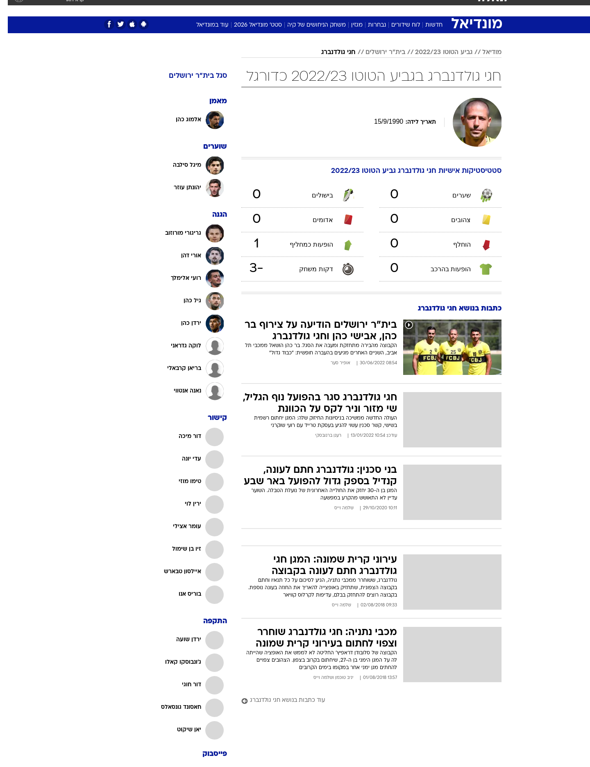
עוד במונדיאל (204, 25)
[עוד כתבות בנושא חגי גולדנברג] (364, 701)
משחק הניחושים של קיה (308, 25)
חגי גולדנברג (330, 52)
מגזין (349, 25)
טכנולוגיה (216, 8)
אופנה (186, 8)
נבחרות (369, 25)
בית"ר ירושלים (377, 52)
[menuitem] (450, 8)
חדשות (455, 8)
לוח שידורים (398, 25)
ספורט (428, 8)
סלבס (344, 8)
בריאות (274, 8)
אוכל (300, 8)
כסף (321, 8)
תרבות (370, 8)
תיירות (246, 8)
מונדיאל (399, 8)
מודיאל (484, 52)
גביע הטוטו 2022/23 (436, 52)
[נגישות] (11, 8)
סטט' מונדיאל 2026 (250, 25)
